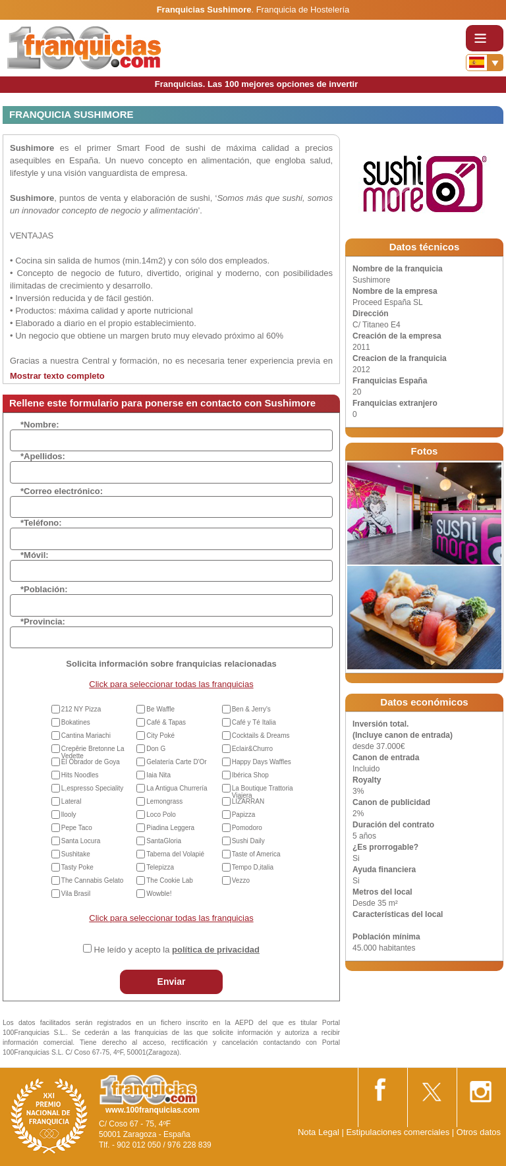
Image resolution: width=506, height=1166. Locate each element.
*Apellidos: (42, 456)
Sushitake (75, 854)
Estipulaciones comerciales (398, 1132)
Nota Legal (318, 1132)
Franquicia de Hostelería (303, 9)
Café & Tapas (166, 722)
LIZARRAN (248, 801)
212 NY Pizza (81, 709)
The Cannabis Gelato (92, 880)
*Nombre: (39, 425)
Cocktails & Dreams (261, 735)
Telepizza (160, 867)
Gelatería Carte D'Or (176, 761)
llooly (68, 814)
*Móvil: (34, 555)
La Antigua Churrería (176, 788)
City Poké (160, 735)
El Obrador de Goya (90, 761)
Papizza (244, 814)
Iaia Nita (158, 775)
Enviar (171, 981)
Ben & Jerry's (251, 709)
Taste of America (256, 854)
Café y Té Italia (254, 722)
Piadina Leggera (170, 827)
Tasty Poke (77, 867)
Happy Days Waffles (261, 761)
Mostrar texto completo (57, 376)
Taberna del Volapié (175, 854)
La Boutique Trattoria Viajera (262, 792)
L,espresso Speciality (92, 788)
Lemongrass (164, 801)
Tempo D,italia (252, 867)
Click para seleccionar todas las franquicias (171, 684)
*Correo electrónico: (61, 491)
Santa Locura (81, 841)
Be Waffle (160, 709)
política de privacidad (216, 950)
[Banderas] (484, 62)
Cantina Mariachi (86, 735)
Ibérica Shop (250, 775)
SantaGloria (163, 841)
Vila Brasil (75, 893)
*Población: (44, 589)
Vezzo (241, 880)
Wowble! (158, 893)
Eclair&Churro (252, 748)
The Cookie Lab (169, 880)
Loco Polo (160, 814)
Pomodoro (247, 827)
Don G (155, 748)
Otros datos (479, 1132)
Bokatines (75, 722)
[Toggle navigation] (484, 38)
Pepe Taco (76, 827)
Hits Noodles (80, 775)
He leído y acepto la (177, 950)
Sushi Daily (248, 841)
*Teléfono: (41, 523)
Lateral (71, 801)
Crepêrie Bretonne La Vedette (93, 752)
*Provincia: (42, 621)
